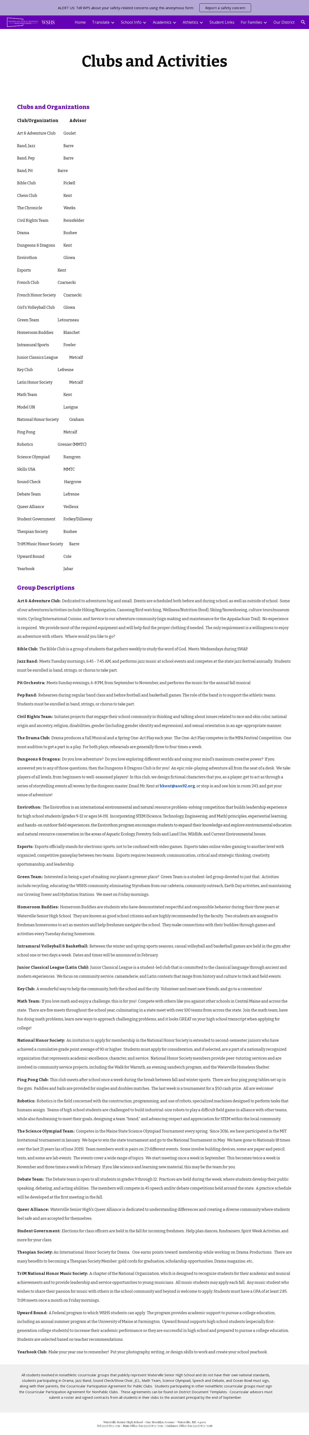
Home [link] (80, 22)
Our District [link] (284, 22)
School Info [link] (131, 22)
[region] (154, 7)
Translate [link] (101, 22)
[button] (303, 22)
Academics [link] (162, 22)
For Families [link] (251, 22)
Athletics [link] (190, 22)
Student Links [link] (222, 22)
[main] (154, 61)
